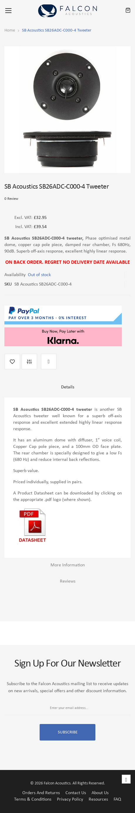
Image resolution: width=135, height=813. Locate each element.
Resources (98, 799)
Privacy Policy (70, 799)
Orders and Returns (41, 793)
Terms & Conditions (32, 799)
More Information (67, 565)
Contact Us (75, 793)
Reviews (67, 581)
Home (9, 30)
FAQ (117, 799)
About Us (100, 793)
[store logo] (67, 10)
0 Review (11, 199)
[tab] (67, 389)
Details (67, 387)
